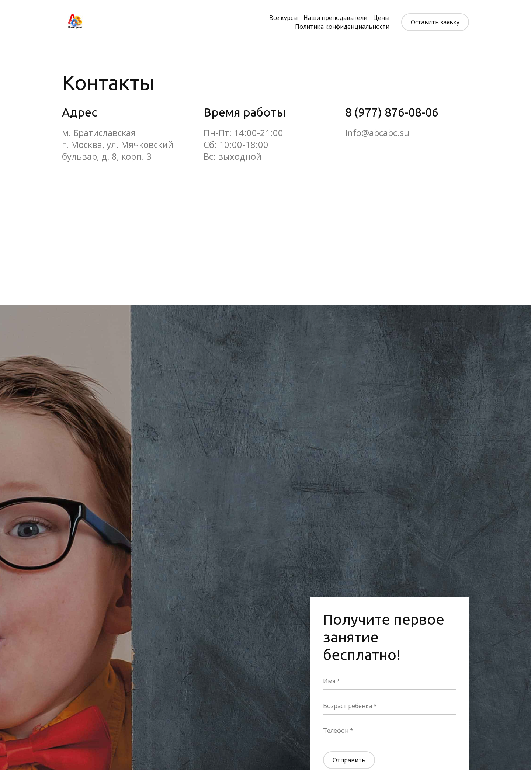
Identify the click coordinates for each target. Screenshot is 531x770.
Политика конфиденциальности (342, 26)
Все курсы (283, 18)
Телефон (336, 730)
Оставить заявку (435, 22)
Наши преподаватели (335, 18)
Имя (330, 681)
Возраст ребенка (348, 706)
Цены (381, 18)
